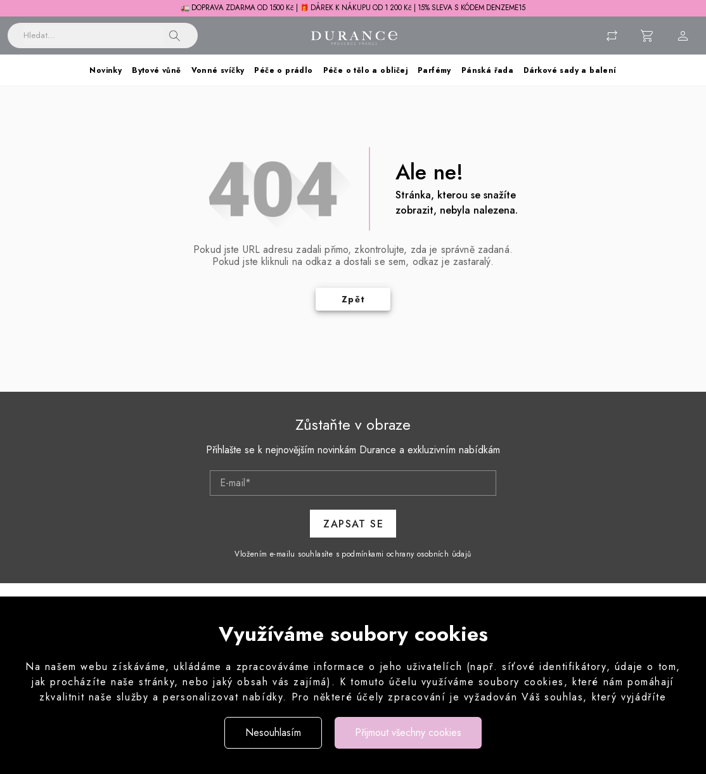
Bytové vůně (156, 70)
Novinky (105, 70)
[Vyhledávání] (93, 35)
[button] (175, 35)
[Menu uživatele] (683, 35)
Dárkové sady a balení (569, 70)
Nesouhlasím (273, 732)
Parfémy (434, 70)
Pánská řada (487, 70)
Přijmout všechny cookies (408, 732)
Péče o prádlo (283, 70)
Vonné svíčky (218, 70)
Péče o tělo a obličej (365, 70)
